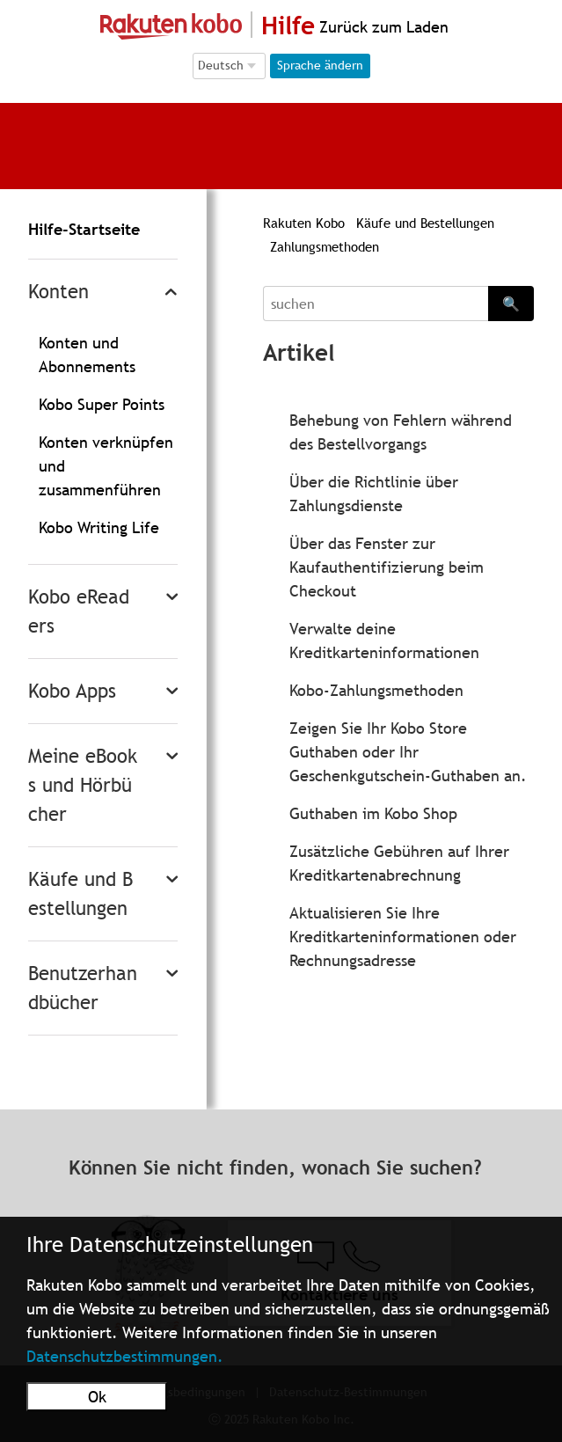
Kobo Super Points (101, 404)
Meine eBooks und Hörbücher (82, 785)
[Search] (375, 303)
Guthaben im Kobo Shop (373, 813)
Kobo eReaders (78, 611)
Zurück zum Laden (382, 27)
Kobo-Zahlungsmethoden (376, 690)
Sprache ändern (320, 65)
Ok (97, 1397)
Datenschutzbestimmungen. (124, 1356)
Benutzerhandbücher (82, 988)
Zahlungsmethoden (324, 246)
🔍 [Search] (511, 303)
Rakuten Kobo (304, 222)
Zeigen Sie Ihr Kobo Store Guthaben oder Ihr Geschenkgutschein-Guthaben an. (408, 752)
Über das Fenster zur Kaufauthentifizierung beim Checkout (386, 567)
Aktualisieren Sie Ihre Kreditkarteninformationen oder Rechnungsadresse (402, 936)
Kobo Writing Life (99, 527)
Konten (58, 292)
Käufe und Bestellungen (80, 893)
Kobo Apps (72, 691)
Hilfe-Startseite (84, 229)
